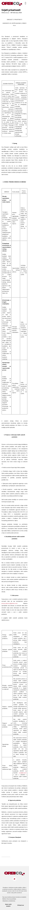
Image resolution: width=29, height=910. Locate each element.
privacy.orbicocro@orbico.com (9, 603)
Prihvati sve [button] (20, 905)
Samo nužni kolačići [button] (8, 905)
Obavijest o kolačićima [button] (8, 900)
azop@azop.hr (23, 773)
